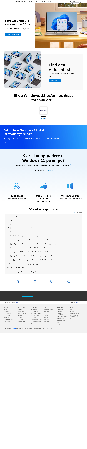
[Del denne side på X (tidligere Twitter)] (80, 303)
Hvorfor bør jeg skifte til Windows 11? (18, 216)
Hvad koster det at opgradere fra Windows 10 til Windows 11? (26, 248)
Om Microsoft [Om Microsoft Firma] (72, 311)
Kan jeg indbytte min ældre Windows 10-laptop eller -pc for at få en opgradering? (32, 244)
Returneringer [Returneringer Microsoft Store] (20, 315)
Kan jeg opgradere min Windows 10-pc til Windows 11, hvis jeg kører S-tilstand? (31, 256)
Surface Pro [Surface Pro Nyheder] (6, 309)
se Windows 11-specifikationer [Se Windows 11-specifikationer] (27, 296)
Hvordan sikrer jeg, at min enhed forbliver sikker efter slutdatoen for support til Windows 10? (35, 240)
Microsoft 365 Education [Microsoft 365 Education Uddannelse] (35, 315)
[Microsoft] (8, 2)
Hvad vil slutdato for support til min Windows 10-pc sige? (24, 236)
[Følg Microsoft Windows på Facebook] (17, 303)
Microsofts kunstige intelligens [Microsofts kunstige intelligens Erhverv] (48, 309)
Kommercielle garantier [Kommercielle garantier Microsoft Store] (21, 321)
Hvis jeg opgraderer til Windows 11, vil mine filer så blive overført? (27, 252)
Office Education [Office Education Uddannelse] (33, 317)
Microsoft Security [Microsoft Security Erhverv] (46, 311)
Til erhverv (49, 1)
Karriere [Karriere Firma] (71, 309)
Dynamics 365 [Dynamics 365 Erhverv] (45, 315)
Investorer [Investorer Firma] (72, 318)
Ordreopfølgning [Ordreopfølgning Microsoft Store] (20, 317)
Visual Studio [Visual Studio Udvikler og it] (59, 324)
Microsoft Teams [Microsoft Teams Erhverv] (46, 321)
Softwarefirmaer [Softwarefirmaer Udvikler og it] (59, 322)
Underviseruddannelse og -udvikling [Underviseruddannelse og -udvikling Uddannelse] (36, 319)
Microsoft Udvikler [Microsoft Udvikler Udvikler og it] (60, 309)
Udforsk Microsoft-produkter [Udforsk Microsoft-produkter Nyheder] (8, 319)
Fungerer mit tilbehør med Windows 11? (19, 224)
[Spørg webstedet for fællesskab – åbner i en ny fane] (68, 283)
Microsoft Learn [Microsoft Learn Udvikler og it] (59, 311)
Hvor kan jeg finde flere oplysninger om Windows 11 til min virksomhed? (29, 260)
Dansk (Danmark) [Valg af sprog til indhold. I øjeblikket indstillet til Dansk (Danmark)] (9, 328)
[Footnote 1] (70, 164)
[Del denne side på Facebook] (77, 303)
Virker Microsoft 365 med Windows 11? (19, 268)
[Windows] (17, 2)
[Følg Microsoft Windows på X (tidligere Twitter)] (20, 303)
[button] (13, 34)
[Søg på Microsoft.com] (78, 1)
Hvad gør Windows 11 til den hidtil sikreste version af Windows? (27, 220)
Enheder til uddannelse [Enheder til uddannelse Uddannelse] (34, 311)
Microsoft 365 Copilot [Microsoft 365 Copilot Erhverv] (46, 319)
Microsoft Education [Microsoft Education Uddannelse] (34, 309)
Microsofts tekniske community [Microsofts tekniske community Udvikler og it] (62, 316)
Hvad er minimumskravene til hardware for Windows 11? (24, 232)
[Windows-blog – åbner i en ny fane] (52, 283)
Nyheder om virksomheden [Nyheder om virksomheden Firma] (74, 313)
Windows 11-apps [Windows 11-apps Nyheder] (7, 321)
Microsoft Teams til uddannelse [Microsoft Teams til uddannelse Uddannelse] (36, 313)
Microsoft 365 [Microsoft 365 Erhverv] (45, 317)
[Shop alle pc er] (55, 80)
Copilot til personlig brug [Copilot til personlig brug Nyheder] (8, 315)
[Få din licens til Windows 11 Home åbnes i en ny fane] (8, 143)
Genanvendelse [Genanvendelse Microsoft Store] (20, 319)
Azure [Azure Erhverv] (44, 313)
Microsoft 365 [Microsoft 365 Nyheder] (6, 317)
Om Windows (23, 1)
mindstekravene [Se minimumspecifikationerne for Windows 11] (32, 294)
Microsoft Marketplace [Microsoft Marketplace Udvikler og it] (60, 318)
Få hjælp (43, 1)
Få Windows (31, 1)
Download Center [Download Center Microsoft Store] (21, 311)
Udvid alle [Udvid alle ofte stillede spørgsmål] (75, 212)
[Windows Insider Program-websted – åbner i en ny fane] (18, 283)
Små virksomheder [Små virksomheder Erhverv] (46, 323)
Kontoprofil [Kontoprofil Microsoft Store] (20, 309)
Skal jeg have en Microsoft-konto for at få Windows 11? (24, 228)
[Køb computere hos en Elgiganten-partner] (43, 112)
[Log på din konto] (81, 1)
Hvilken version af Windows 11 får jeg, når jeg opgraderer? (25, 264)
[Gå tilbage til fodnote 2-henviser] (4, 298)
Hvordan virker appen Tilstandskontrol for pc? (21, 272)
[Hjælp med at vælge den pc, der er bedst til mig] (57, 84)
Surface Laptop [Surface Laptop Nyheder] (6, 311)
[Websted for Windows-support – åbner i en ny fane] (35, 283)
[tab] (39, 170)
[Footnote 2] (53, 99)
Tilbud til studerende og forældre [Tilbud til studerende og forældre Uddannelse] (36, 321)
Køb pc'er (37, 1)
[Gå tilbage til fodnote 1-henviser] (4, 295)
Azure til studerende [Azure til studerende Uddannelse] (34, 323)
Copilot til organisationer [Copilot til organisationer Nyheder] (8, 313)
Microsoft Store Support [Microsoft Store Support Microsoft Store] (22, 313)
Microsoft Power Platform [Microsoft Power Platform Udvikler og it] (61, 320)
